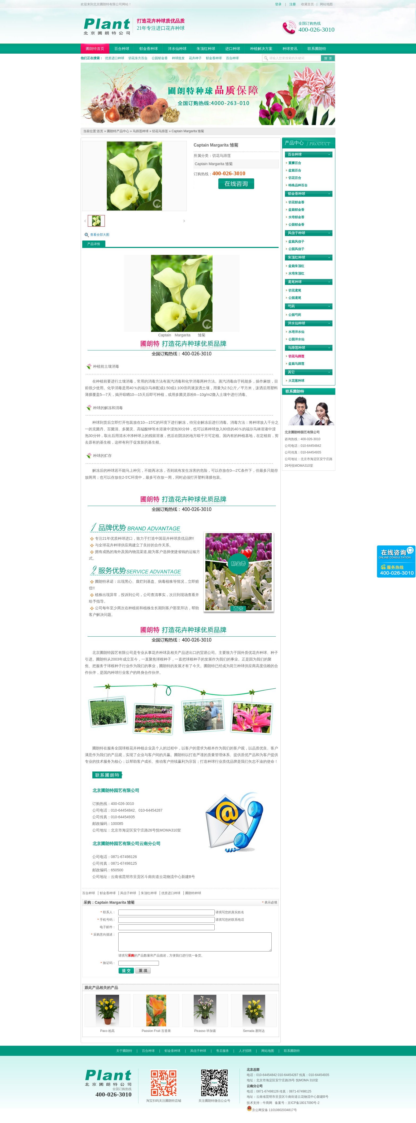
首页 (100, 131)
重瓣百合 (294, 163)
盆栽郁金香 (296, 210)
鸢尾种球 (295, 282)
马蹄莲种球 (141, 131)
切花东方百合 (138, 58)
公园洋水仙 (296, 339)
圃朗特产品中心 (118, 131)
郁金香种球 (148, 48)
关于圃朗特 (124, 1051)
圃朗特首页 (95, 48)
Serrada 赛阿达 (254, 1031)
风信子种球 (128, 893)
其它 (291, 372)
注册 (292, 4)
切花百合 (294, 178)
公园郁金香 (160, 58)
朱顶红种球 (206, 48)
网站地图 (326, 4)
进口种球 (232, 48)
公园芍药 (294, 315)
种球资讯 (290, 48)
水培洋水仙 (296, 332)
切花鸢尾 (294, 290)
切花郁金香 (296, 202)
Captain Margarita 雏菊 (188, 131)
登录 (278, 4)
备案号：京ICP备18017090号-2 (297, 1103)
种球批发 (178, 58)
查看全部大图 (99, 235)
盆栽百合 (294, 170)
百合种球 (121, 48)
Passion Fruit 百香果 (156, 1031)
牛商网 (267, 1103)
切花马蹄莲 (160, 131)
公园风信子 (296, 249)
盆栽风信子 (296, 241)
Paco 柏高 (107, 1031)
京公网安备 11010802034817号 (272, 1110)
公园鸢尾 (294, 298)
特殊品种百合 (297, 185)
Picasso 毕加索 (205, 1031)
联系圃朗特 (316, 48)
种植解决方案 (261, 48)
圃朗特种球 (193, 893)
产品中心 (294, 142)
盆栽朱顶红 (296, 266)
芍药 (291, 306)
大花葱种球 (296, 381)
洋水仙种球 (177, 48)
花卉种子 (195, 58)
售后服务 (222, 1051)
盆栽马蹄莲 (296, 364)
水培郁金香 (296, 217)
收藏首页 (307, 4)
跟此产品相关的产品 (101, 987)
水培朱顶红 (296, 273)
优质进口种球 (114, 58)
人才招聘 (245, 1051)
